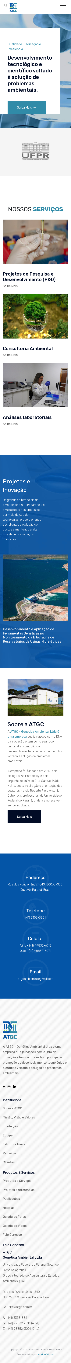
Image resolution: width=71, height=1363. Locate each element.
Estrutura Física (14, 1144)
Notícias (8, 1208)
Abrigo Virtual (46, 1354)
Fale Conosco (12, 1234)
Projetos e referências (18, 1190)
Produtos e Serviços (17, 1181)
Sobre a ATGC (12, 1108)
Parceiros (9, 1153)
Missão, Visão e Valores (19, 1117)
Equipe (7, 1135)
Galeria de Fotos (14, 1217)
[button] (63, 4)
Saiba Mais (26, 107)
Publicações (11, 1199)
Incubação (10, 1126)
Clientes (9, 1162)
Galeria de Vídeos (15, 1226)
